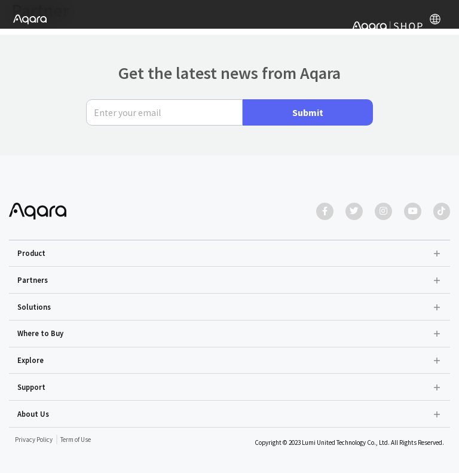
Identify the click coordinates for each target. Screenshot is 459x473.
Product (31, 253)
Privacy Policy (34, 439)
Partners (32, 280)
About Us (33, 414)
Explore (30, 360)
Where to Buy (40, 333)
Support (31, 387)
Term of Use (75, 439)
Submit (307, 112)
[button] (230, 253)
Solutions (34, 307)
